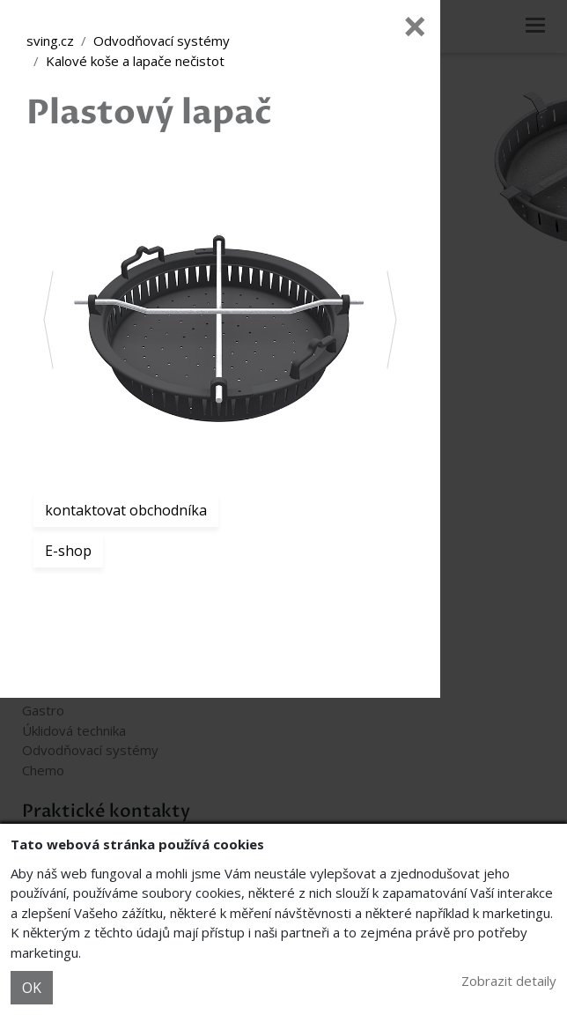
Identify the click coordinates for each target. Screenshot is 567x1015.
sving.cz (50, 40)
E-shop (68, 550)
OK (31, 987)
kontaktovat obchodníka (126, 510)
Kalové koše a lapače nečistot (135, 61)
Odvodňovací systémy (161, 40)
